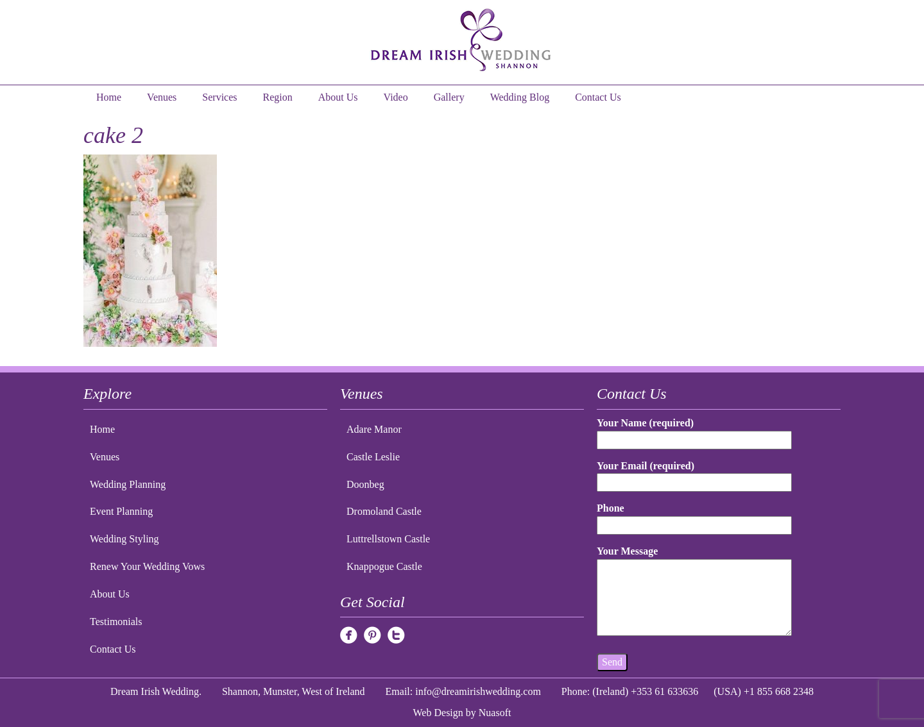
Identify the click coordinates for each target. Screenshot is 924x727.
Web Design (438, 712)
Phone (694, 516)
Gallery (449, 97)
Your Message (694, 592)
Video (396, 97)
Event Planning (121, 511)
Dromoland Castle (384, 511)
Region (278, 97)
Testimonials (116, 621)
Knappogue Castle (384, 566)
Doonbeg (365, 484)
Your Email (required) (694, 474)
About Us (338, 97)
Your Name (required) (694, 431)
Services (219, 97)
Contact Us (598, 97)
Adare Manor (374, 429)
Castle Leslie (373, 456)
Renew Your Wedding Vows (147, 566)
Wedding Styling (124, 538)
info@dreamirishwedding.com (478, 691)
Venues (161, 97)
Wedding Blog (519, 97)
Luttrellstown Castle (388, 538)
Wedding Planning (128, 484)
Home (108, 97)
